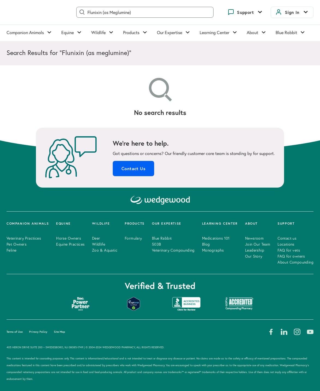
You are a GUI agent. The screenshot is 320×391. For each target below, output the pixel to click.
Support (245, 12)
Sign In (292, 12)
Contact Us (133, 168)
